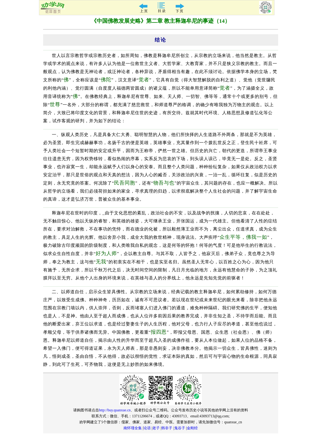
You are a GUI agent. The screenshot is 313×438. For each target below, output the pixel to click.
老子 (156, 428)
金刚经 (192, 428)
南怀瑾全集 (132, 428)
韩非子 (166, 428)
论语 (147, 428)
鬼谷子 (179, 428)
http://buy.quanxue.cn (115, 410)
